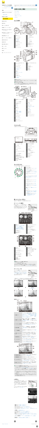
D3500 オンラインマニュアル (23, 5)
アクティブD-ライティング (27, 407)
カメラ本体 (17, 11)
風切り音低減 (25, 327)
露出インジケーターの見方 (27, 363)
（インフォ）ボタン (19, 15)
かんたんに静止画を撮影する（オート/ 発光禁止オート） (20, 273)
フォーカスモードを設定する (25, 411)
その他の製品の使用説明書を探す (9, 6)
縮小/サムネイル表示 (31, 106)
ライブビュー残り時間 (25, 367)
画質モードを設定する (22, 404)
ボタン (17, 17)
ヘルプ (29, 107)
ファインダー (17, 12)
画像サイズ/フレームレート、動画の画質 (28, 337)
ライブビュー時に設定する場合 (27, 339)
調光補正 (18, 77)
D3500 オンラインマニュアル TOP (6, 12)
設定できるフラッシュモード (25, 408)
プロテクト (18, 69)
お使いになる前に (29, 5)
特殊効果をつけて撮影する (19, 228)
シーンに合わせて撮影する (19, 227)
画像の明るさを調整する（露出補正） (24, 417)
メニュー (18, 108)
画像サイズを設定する (22, 405)
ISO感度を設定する (21, 410)
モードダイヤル (18, 14)
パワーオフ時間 (29, 265)
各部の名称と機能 (5, 18)
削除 (29, 103)
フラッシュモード (19, 76)
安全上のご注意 (5, 14)
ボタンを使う (21, 387)
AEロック (18, 68)
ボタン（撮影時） (19, 111)
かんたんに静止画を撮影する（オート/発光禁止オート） (31, 191)
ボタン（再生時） (19, 112)
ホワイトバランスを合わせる (25, 406)
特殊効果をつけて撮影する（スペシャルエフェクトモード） (31, 177)
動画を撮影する (33, 288)
